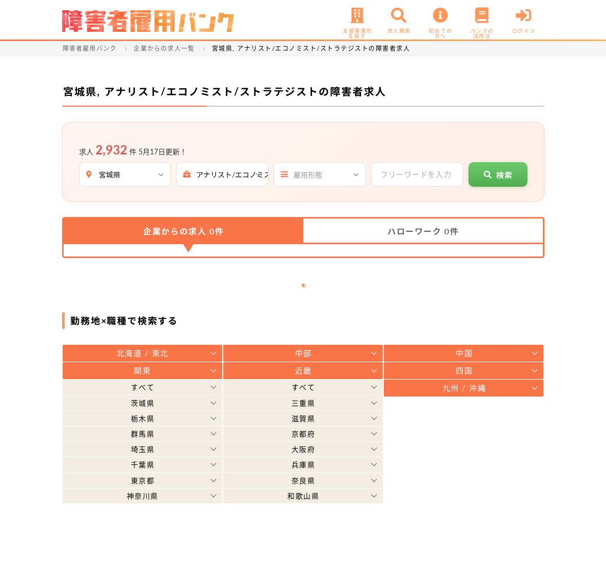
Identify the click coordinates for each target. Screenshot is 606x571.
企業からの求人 (183, 231)
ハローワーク (423, 231)
